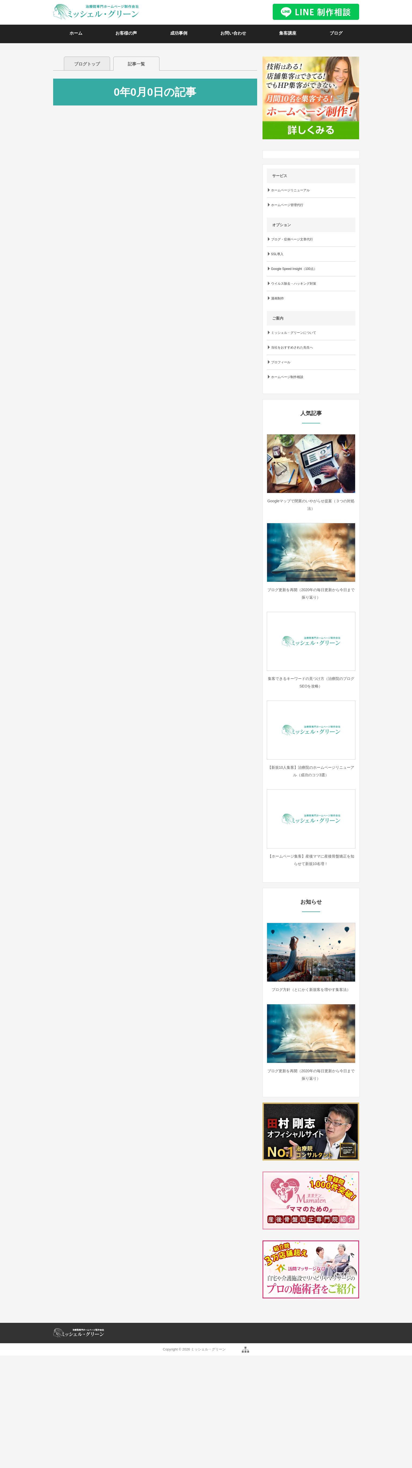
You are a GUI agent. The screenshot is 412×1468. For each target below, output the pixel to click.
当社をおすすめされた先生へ (292, 347)
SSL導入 (277, 254)
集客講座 (287, 33)
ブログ (336, 33)
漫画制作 (277, 298)
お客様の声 (126, 33)
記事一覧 (136, 64)
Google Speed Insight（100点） (294, 269)
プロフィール (280, 362)
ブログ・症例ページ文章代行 (292, 239)
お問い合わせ (233, 33)
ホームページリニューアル (290, 190)
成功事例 (178, 33)
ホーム (76, 33)
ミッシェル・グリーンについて (293, 333)
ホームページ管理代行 (287, 205)
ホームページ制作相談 (287, 377)
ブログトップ (87, 64)
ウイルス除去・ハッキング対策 (293, 283)
